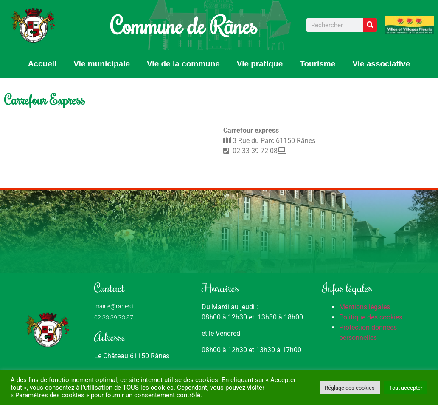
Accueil (42, 63)
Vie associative (381, 63)
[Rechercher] (370, 25)
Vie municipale (101, 63)
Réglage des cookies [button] (350, 388)
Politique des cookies (370, 317)
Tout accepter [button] (405, 388)
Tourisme (317, 63)
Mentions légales (364, 307)
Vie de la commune (183, 63)
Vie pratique (260, 63)
